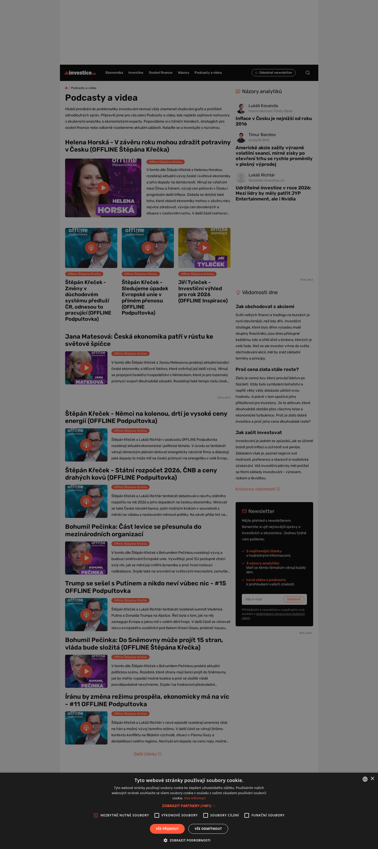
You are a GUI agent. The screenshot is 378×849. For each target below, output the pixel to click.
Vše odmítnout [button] (208, 828)
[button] (189, 805)
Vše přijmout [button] (167, 828)
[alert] (189, 424)
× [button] (372, 779)
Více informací (194, 798)
